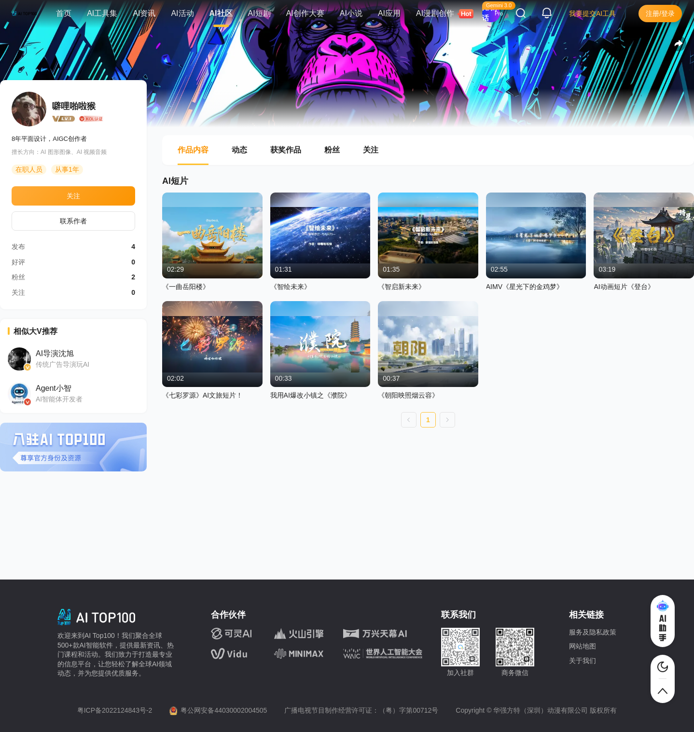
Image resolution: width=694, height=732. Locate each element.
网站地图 (582, 646)
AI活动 (182, 13)
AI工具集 (102, 13)
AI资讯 (144, 13)
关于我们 (582, 660)
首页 (63, 13)
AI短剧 (259, 13)
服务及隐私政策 (592, 632)
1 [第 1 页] (428, 420)
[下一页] (447, 420)
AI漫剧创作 (439, 13)
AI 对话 (490, 13)
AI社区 (221, 13)
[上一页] (408, 420)
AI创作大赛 (305, 13)
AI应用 (389, 13)
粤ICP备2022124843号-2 (115, 710)
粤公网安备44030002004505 (223, 710)
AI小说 (351, 13)
